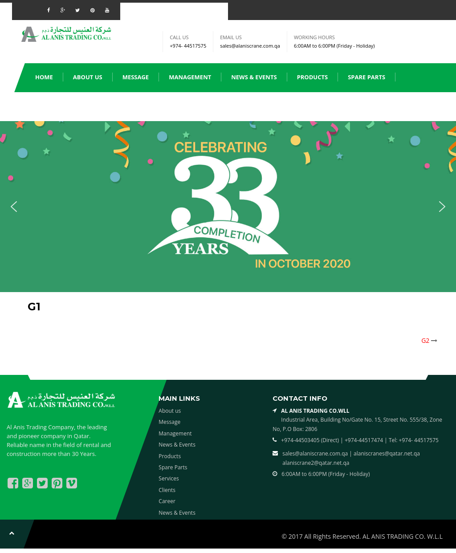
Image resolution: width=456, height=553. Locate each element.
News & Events (254, 77)
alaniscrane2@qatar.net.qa (315, 463)
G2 (425, 340)
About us (87, 77)
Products (312, 77)
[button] (14, 206)
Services (48, 106)
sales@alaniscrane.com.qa (250, 45)
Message (135, 77)
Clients (93, 106)
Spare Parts (366, 77)
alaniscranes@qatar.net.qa (387, 453)
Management (190, 77)
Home (44, 77)
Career (167, 501)
